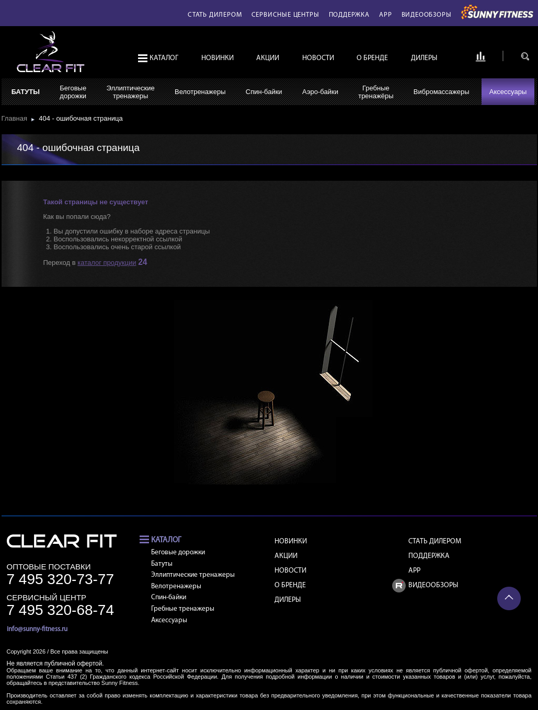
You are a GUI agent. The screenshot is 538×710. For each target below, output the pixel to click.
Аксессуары (507, 92)
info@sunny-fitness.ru (37, 629)
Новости (318, 58)
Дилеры (424, 58)
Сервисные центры (285, 14)
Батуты (26, 92)
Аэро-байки (320, 92)
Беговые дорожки (178, 552)
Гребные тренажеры (182, 609)
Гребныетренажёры (375, 92)
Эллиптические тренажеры (193, 575)
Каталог (164, 58)
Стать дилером (215, 14)
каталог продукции (106, 262)
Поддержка (349, 14)
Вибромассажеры (442, 92)
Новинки (217, 58)
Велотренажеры (200, 92)
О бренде (372, 58)
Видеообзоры (427, 14)
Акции (267, 58)
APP (385, 14)
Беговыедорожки (73, 92)
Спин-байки (264, 92)
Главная (16, 118)
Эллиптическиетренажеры (130, 92)
